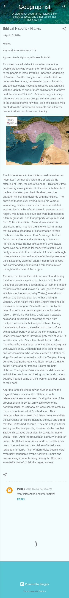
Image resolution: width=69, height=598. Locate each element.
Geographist (34, 7)
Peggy (21, 488)
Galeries (42, 591)
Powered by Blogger (34, 584)
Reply (21, 499)
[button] (64, 29)
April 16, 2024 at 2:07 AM (39, 489)
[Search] (64, 7)
